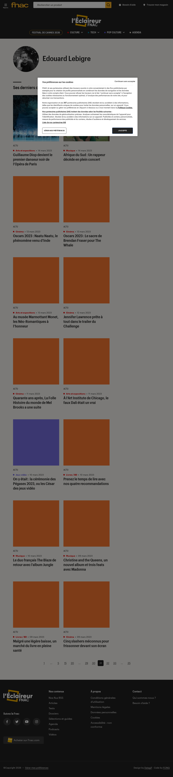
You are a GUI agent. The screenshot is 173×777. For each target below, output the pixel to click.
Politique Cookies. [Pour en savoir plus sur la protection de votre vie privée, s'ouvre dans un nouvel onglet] (125, 108)
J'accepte (122, 130)
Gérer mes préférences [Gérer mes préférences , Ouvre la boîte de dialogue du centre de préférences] (54, 130)
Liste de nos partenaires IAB (54, 122)
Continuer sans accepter (125, 81)
